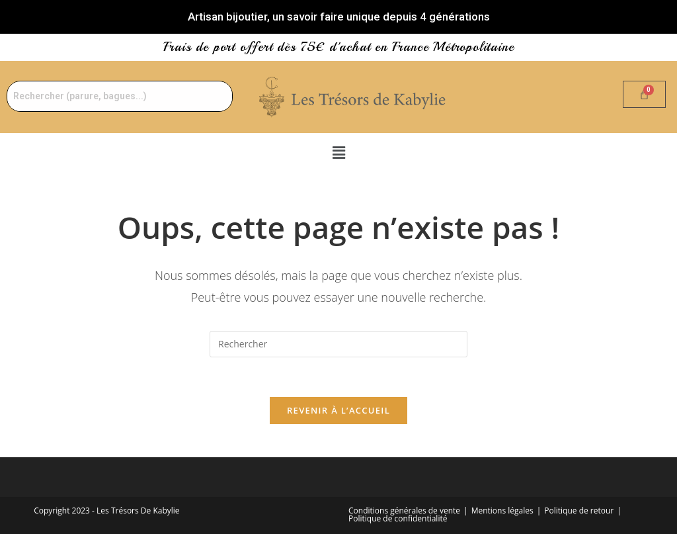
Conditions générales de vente (404, 510)
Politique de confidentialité (397, 518)
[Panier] (644, 94)
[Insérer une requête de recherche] (338, 344)
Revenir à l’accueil (338, 410)
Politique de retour (579, 510)
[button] (338, 152)
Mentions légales (502, 510)
